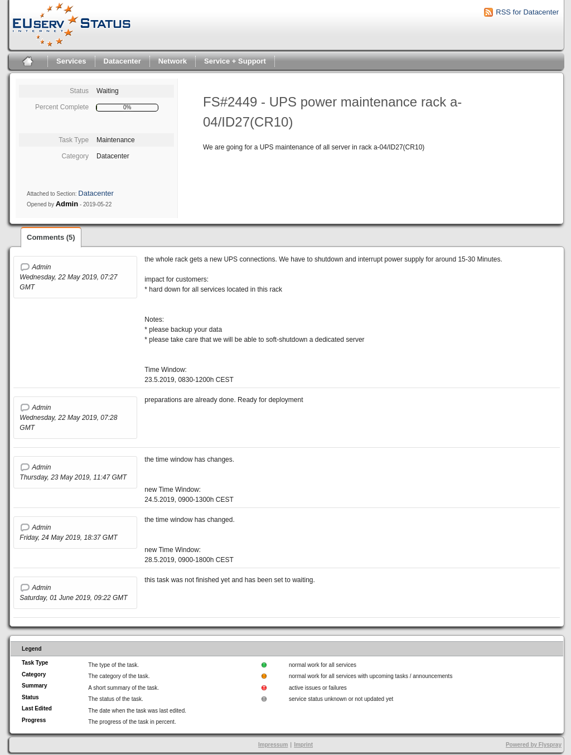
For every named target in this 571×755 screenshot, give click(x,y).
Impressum (273, 745)
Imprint (303, 745)
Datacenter (122, 61)
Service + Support (235, 61)
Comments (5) (51, 237)
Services (71, 61)
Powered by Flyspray (534, 745)
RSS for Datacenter (527, 12)
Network (172, 61)
